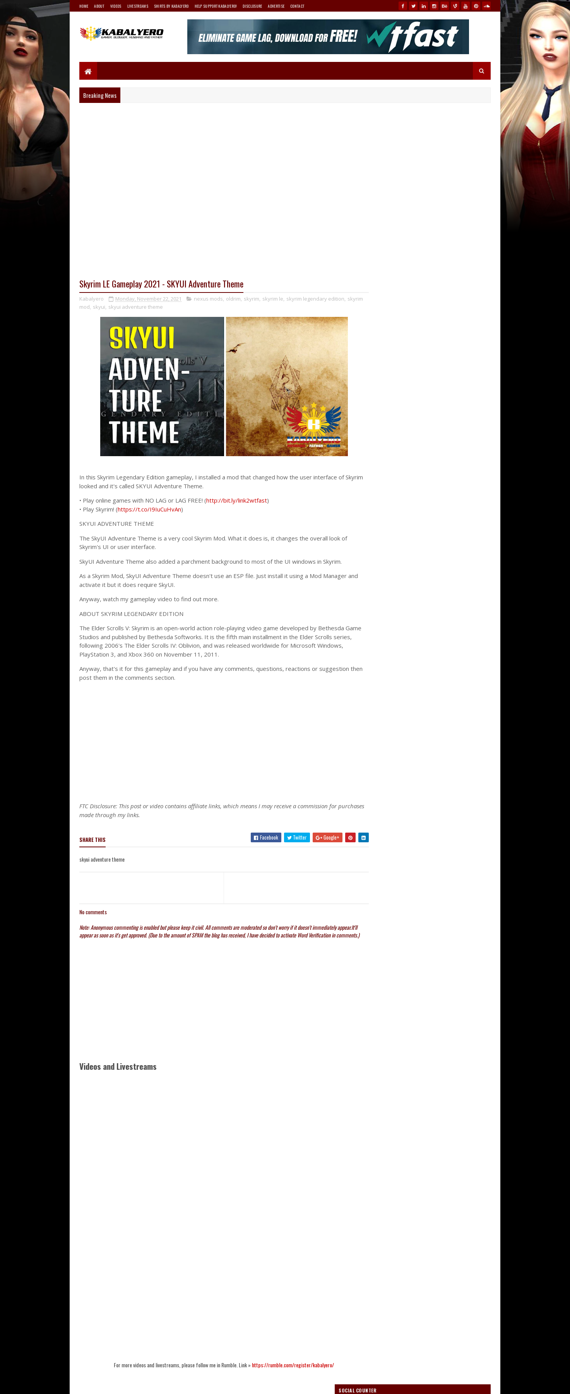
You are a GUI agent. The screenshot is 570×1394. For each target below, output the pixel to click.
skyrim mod (93, 307)
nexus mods (208, 299)
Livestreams (137, 6)
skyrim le (272, 299)
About (99, 6)
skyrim (251, 299)
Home (83, 6)
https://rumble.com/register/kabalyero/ (286, 1372)
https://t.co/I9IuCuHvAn (149, 509)
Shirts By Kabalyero (171, 6)
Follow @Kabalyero (386, 1043)
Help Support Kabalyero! (216, 6)
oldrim (233, 299)
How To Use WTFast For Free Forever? (439, 530)
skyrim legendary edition (315, 299)
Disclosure (252, 6)
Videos (116, 6)
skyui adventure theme (153, 307)
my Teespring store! (441, 424)
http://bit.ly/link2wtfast (236, 501)
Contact (297, 6)
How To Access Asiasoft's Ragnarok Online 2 (445, 491)
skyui (116, 307)
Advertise (276, 6)
